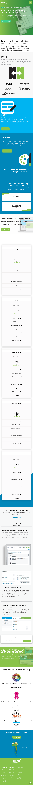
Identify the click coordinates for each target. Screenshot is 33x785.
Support (20, 773)
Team (4, 773)
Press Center (4, 776)
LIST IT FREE (5, 129)
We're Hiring (4, 774)
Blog (20, 777)
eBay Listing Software (12, 770)
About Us (4, 770)
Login (19, 771)
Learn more (5, 229)
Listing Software (20, 775)
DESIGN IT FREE (7, 151)
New (2, 7)
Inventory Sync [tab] (16, 525)
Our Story (4, 771)
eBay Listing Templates (12, 773)
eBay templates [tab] (16, 520)
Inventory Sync (12, 776)
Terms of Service (4, 778)
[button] (30, 782)
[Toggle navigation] (30, 2)
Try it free (16, 737)
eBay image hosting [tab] (16, 523)
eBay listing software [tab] (16, 517)
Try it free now (6, 21)
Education (19, 779)
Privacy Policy (4, 781)
